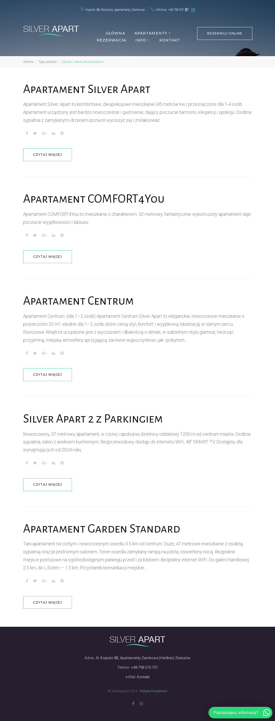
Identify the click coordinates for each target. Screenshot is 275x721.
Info (140, 37)
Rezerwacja (111, 37)
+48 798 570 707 (174, 8)
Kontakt (169, 37)
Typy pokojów (47, 59)
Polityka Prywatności (153, 688)
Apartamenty (150, 30)
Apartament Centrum (80, 297)
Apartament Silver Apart (89, 86)
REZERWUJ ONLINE (224, 30)
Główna (115, 30)
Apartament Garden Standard (105, 525)
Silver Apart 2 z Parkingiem (95, 415)
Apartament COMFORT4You (95, 196)
